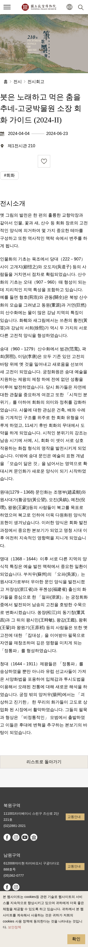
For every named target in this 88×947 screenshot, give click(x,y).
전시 (17, 81)
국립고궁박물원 (39, 7)
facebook (7, 837)
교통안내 (74, 817)
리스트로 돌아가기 (44, 761)
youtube (24, 837)
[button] (7, 7)
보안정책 (14, 927)
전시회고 (35, 81)
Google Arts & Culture (33, 837)
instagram (15, 837)
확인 (76, 939)
